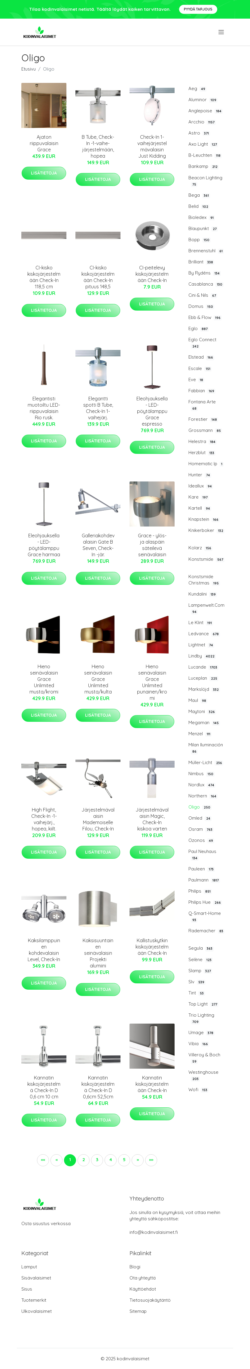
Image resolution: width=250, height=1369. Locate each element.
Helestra (202, 442)
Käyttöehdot (143, 1289)
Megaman (204, 723)
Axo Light (203, 144)
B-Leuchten (205, 155)
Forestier (203, 419)
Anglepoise (205, 111)
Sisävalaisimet (36, 1278)
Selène (200, 960)
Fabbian (201, 391)
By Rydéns (204, 273)
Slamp (200, 971)
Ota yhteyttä (143, 1278)
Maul (197, 700)
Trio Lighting (201, 1018)
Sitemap (138, 1311)
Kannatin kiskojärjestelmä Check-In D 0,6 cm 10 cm (43, 1087)
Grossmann (205, 430)
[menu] (222, 32)
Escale (200, 369)
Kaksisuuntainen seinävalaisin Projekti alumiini (98, 953)
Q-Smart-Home (204, 916)
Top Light (203, 1004)
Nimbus (201, 774)
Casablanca (206, 284)
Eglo (198, 329)
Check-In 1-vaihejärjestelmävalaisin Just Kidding (152, 146)
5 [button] (124, 1159)
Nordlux (201, 785)
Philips (200, 891)
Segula (201, 948)
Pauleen (201, 869)
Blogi (135, 1267)
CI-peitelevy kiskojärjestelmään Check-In (152, 274)
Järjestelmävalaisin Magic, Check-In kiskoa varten (152, 819)
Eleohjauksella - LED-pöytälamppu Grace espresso (152, 411)
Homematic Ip (206, 464)
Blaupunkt (203, 229)
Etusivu (28, 69)
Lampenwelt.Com (206, 608)
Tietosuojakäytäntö (150, 1300)
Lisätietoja (44, 173)
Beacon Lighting (205, 181)
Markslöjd (204, 689)
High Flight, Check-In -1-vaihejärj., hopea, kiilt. (44, 819)
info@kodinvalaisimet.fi (154, 1232)
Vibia (198, 1044)
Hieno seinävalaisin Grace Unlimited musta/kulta (98, 679)
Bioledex (201, 217)
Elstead (201, 357)
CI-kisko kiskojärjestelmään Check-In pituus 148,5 (97, 277)
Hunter (199, 475)
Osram (201, 829)
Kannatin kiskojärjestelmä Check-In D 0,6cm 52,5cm (97, 1087)
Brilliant (201, 262)
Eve (196, 380)
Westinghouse (203, 1075)
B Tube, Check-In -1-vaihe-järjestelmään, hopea (98, 146)
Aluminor (203, 100)
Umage (201, 1033)
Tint (196, 993)
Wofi (198, 1090)
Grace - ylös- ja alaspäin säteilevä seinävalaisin (152, 545)
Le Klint (200, 623)
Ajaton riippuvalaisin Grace (44, 143)
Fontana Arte (202, 405)
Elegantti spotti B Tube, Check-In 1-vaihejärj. (98, 408)
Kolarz (200, 548)
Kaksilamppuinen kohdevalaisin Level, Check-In (44, 949)
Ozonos (201, 840)
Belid (198, 206)
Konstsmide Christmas (204, 580)
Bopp (199, 240)
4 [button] (110, 1159)
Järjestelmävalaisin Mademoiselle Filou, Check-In (97, 819)
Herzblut (201, 453)
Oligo (200, 807)
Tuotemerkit (33, 1300)
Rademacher (206, 931)
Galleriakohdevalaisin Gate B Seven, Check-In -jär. (98, 545)
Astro (199, 133)
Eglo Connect (202, 343)
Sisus (26, 1289)
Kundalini (202, 594)
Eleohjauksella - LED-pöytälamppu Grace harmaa (44, 545)
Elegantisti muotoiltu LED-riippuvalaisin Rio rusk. (44, 408)
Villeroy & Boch (204, 1058)
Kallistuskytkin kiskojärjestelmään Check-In (152, 946)
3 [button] (97, 1159)
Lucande (203, 667)
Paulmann (204, 880)
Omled (200, 818)
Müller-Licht (205, 763)
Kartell (199, 508)
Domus (201, 306)
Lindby (202, 656)
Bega (199, 195)
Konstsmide (206, 559)
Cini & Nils (202, 295)
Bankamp (203, 166)
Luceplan (203, 678)
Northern (203, 796)
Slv (197, 982)
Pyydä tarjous (198, 9)
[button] (138, 1160)
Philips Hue (205, 902)
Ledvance (204, 634)
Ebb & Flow (205, 317)
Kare (198, 497)
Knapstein (204, 519)
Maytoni (202, 712)
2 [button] (83, 1159)
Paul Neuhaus (202, 854)
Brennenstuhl (206, 251)
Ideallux (200, 486)
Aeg (197, 89)
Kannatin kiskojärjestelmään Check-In (152, 1084)
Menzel (200, 734)
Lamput (29, 1267)
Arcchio (202, 122)
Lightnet (201, 645)
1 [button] (70, 1159)
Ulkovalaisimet (36, 1311)
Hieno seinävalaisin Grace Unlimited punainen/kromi (152, 682)
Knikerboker (206, 530)
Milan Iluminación (205, 748)
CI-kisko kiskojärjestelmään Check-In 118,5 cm (43, 277)
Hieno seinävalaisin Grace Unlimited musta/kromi (43, 679)
